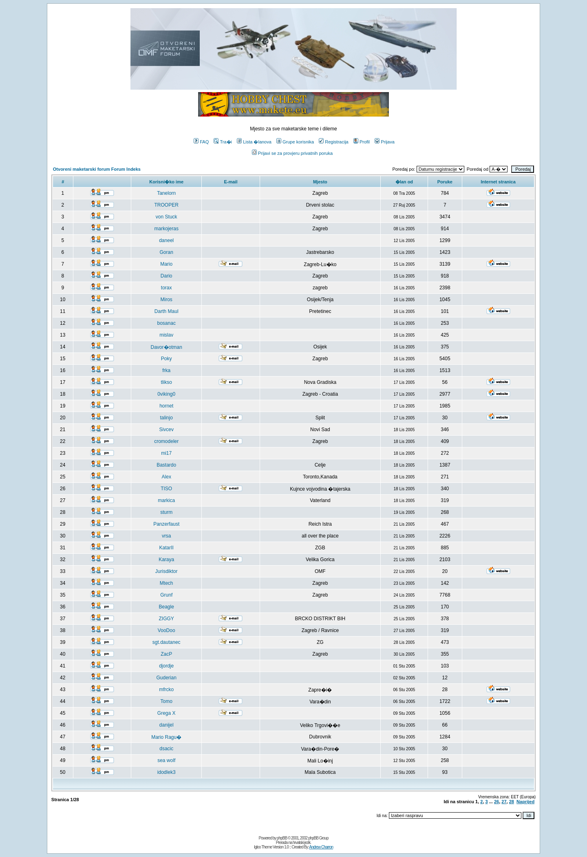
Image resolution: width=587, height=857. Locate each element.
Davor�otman (166, 347)
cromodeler (166, 441)
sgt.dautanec (166, 642)
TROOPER (166, 205)
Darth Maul (166, 311)
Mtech (166, 583)
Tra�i (223, 141)
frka (166, 370)
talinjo (166, 418)
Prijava (385, 141)
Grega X (166, 713)
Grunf (166, 595)
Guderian (167, 678)
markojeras (166, 228)
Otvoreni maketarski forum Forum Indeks (97, 169)
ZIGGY (166, 618)
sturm (166, 512)
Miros (166, 299)
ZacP (166, 654)
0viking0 (166, 394)
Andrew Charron (321, 847)
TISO (166, 488)
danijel (166, 725)
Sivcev (166, 429)
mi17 (166, 453)
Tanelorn (166, 193)
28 (511, 801)
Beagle (166, 607)
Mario (166, 264)
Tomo (166, 701)
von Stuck (166, 217)
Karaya (166, 559)
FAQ (201, 141)
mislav (166, 335)
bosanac (166, 323)
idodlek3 (166, 772)
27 (503, 801)
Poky (166, 358)
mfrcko (166, 689)
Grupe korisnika (295, 141)
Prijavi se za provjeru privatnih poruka (292, 153)
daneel (166, 240)
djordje (166, 666)
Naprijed (525, 801)
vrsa (166, 536)
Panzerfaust (166, 524)
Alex (166, 477)
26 (496, 801)
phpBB (282, 838)
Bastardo (166, 465)
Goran (166, 252)
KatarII (166, 548)
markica (166, 500)
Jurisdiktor (166, 571)
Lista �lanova (254, 141)
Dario (166, 276)
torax (166, 288)
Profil (361, 141)
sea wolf (166, 760)
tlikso (166, 382)
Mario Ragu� (166, 737)
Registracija (333, 141)
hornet (166, 406)
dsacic (166, 748)
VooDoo (166, 630)
